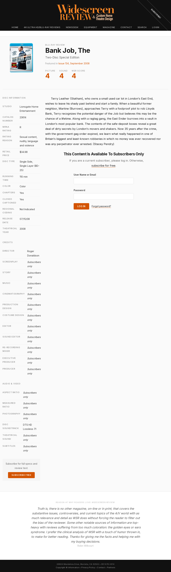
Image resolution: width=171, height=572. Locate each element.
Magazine (109, 27)
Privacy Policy (88, 567)
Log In (81, 206)
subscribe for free (103, 165)
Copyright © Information (67, 567)
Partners (111, 567)
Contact (126, 27)
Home (15, 27)
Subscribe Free (21, 475)
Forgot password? (101, 206)
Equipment (90, 27)
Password (79, 190)
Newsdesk (72, 27)
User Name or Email (85, 174)
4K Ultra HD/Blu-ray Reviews (42, 27)
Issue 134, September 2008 (74, 63)
